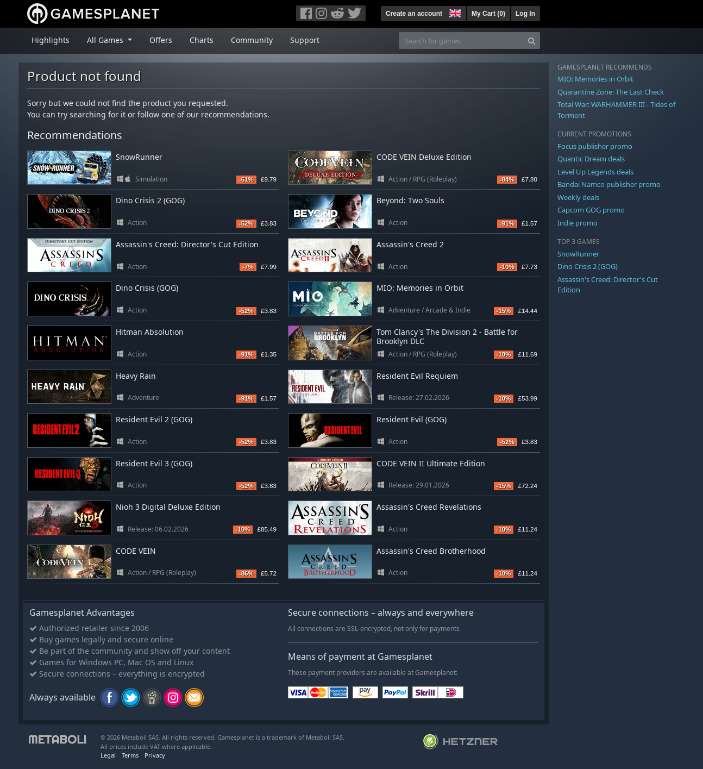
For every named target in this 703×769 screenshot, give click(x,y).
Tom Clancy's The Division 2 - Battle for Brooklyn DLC (447, 336)
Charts (202, 40)
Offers (160, 40)
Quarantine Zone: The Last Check (610, 92)
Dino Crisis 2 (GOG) (150, 200)
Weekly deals (578, 197)
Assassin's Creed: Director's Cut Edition (187, 244)
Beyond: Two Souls (410, 200)
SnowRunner (139, 157)
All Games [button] (106, 40)
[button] (454, 12)
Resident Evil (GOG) (411, 419)
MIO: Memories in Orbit (419, 288)
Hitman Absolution (150, 332)
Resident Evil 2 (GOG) (154, 419)
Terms (130, 755)
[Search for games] (461, 40)
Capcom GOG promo (591, 210)
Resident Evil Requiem (417, 376)
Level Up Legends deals (595, 172)
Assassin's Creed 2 (410, 244)
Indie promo (577, 223)
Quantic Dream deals (591, 159)
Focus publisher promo (594, 146)
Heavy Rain (136, 376)
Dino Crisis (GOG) (147, 288)
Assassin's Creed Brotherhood (431, 551)
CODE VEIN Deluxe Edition (424, 157)
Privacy (155, 755)
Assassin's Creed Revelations (428, 507)
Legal (108, 755)
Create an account (414, 13)
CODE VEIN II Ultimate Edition (430, 463)
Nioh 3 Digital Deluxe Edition (168, 507)
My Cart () (488, 13)
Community (252, 40)
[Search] (531, 40)
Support (304, 40)
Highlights (51, 40)
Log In (525, 13)
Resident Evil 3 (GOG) (154, 463)
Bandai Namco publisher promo (609, 184)
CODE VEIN (136, 551)
